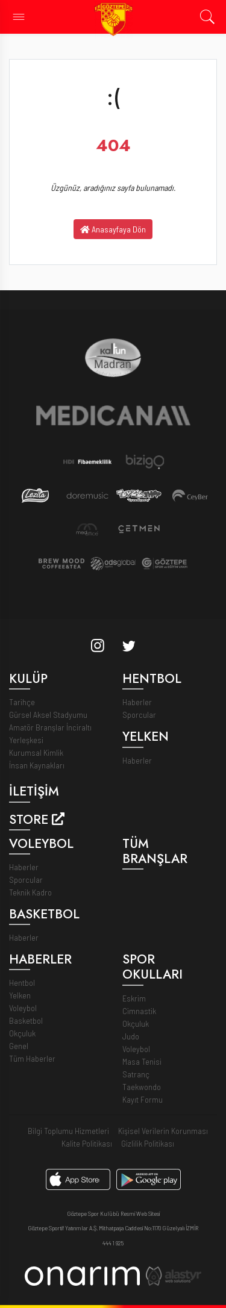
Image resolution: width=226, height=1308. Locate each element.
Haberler (137, 702)
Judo (130, 1036)
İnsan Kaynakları (36, 765)
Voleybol (23, 1008)
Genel (18, 1046)
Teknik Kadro (30, 892)
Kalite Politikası (86, 1143)
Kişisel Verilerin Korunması (163, 1131)
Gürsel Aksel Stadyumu (48, 714)
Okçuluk (22, 1033)
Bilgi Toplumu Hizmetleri (68, 1131)
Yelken (20, 995)
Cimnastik (139, 1011)
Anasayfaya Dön (113, 229)
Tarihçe (22, 702)
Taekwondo (141, 1087)
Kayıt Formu (142, 1099)
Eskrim (134, 998)
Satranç (135, 1074)
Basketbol (26, 1020)
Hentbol (22, 982)
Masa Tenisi (142, 1061)
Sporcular (139, 714)
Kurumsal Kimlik (36, 752)
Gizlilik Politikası (147, 1143)
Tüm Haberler (32, 1058)
